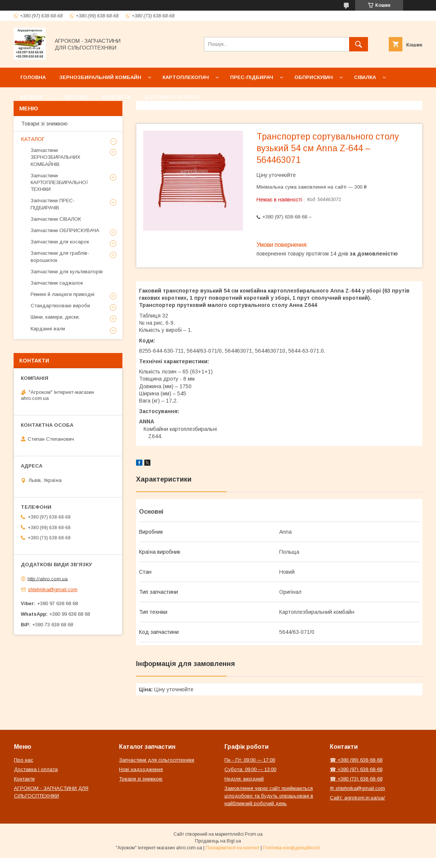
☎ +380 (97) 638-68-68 (356, 769)
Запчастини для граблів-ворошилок (60, 256)
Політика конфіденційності (291, 847)
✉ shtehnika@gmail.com (357, 788)
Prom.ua (254, 834)
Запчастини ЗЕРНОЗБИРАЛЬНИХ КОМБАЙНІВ (55, 157)
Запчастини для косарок (60, 242)
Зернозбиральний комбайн (100, 77)
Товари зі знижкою (44, 124)
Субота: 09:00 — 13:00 (250, 769)
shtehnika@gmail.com (52, 589)
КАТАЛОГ (33, 139)
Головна (33, 77)
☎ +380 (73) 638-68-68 (356, 779)
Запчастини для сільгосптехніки (156, 760)
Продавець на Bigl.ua (218, 841)
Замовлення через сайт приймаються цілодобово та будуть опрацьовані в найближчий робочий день (268, 795)
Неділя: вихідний (244, 779)
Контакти (116, 97)
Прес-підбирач (251, 77)
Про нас (77, 97)
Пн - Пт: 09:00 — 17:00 (249, 760)
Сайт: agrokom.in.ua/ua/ (357, 798)
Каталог (32, 97)
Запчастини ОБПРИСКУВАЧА (65, 230)
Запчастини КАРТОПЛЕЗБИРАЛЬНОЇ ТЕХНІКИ (59, 182)
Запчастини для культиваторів (67, 271)
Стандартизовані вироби (60, 305)
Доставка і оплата (171, 97)
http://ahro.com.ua (48, 578)
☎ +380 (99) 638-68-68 (356, 760)
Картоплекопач (185, 77)
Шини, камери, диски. (55, 317)
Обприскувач (313, 77)
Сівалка (365, 77)
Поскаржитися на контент (233, 847)
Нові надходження (141, 769)
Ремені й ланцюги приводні (62, 294)
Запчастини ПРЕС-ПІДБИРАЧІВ (53, 204)
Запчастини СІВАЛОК (56, 219)
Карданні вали (48, 328)
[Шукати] (358, 44)
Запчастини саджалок (57, 283)
